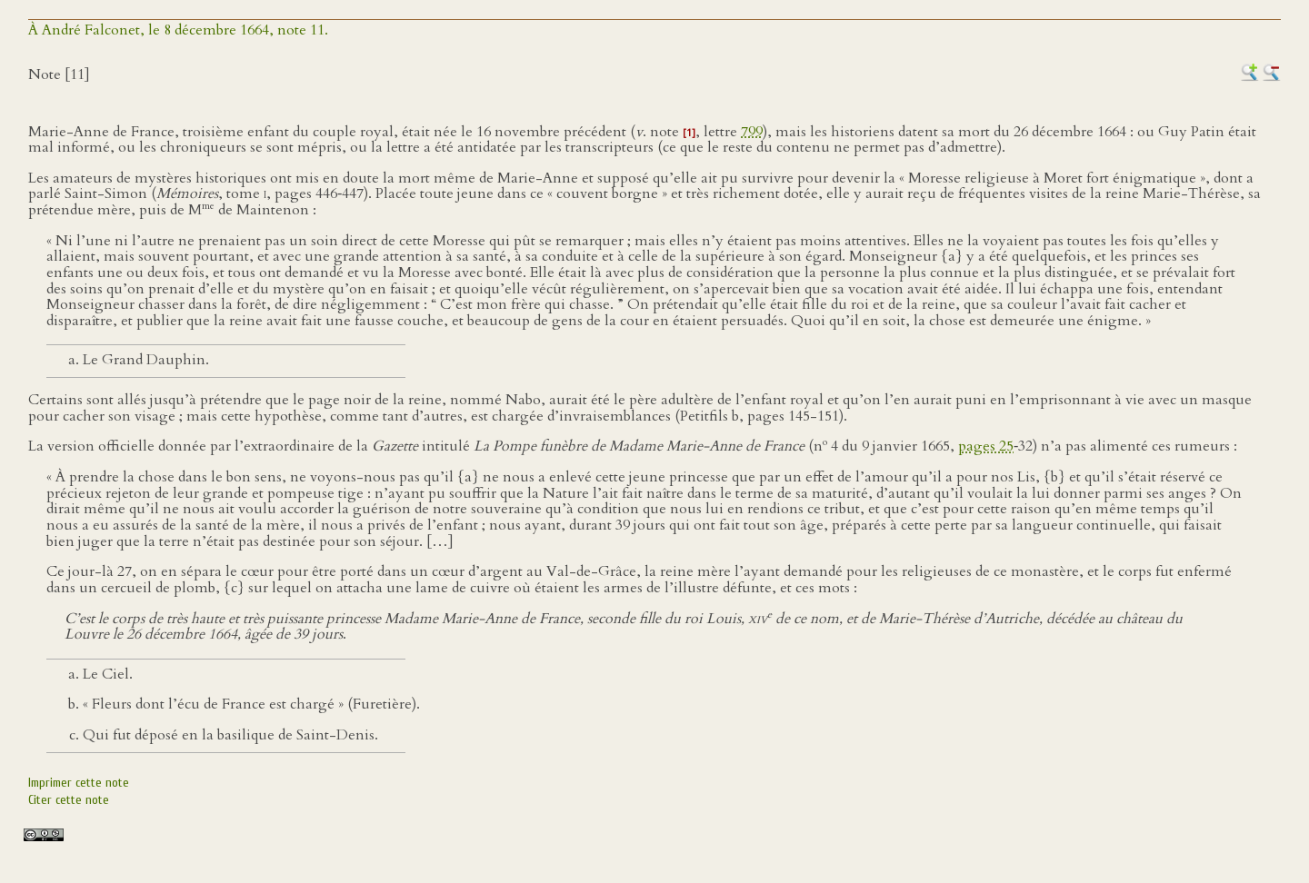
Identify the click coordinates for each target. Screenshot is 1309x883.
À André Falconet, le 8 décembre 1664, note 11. (178, 30)
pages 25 (986, 447)
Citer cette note (68, 800)
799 (752, 132)
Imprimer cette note (78, 782)
